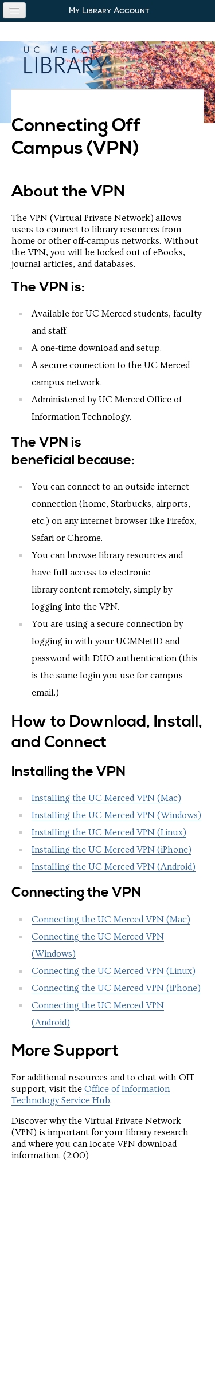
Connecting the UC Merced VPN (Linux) (114, 971)
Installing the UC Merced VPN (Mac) (106, 798)
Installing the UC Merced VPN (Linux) (109, 832)
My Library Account (109, 10)
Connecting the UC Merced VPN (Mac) (111, 919)
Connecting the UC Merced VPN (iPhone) (116, 988)
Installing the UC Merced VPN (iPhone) (111, 849)
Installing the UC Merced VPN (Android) (114, 867)
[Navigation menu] (14, 10)
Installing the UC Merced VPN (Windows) (116, 815)
